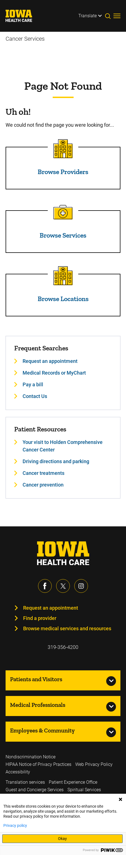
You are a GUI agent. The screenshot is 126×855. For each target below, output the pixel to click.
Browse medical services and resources (67, 628)
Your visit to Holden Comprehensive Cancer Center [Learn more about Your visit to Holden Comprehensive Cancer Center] (63, 446)
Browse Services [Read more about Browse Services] (63, 235)
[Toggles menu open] (116, 16)
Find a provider (39, 618)
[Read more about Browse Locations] (63, 275)
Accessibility (18, 772)
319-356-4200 (63, 647)
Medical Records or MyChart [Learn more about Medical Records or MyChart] (54, 373)
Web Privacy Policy (94, 764)
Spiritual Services (84, 789)
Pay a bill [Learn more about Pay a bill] (33, 384)
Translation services (25, 782)
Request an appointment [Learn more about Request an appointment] (50, 361)
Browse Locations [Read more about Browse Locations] (63, 299)
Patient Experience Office (73, 782)
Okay (62, 838)
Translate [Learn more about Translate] (87, 15)
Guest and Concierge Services (35, 789)
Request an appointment (50, 608)
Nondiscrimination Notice (30, 756)
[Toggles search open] (109, 16)
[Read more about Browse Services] (63, 212)
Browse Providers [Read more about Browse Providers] (63, 172)
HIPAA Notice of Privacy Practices (38, 764)
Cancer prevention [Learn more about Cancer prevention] (43, 485)
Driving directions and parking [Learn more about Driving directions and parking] (56, 461)
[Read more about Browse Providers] (63, 148)
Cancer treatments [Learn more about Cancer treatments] (43, 473)
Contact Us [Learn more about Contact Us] (35, 396)
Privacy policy (15, 825)
